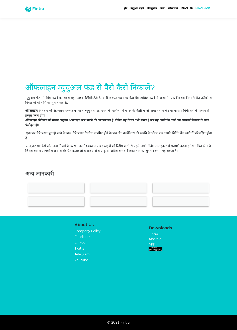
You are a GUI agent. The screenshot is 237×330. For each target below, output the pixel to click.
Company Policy (87, 231)
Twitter (80, 248)
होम (125, 8)
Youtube (81, 260)
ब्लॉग (162, 8)
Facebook (82, 237)
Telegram (82, 254)
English (187, 8)
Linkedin (81, 243)
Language (202, 8)
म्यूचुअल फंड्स (137, 8)
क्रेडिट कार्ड (173, 8)
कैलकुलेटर (152, 8)
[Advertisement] (118, 46)
